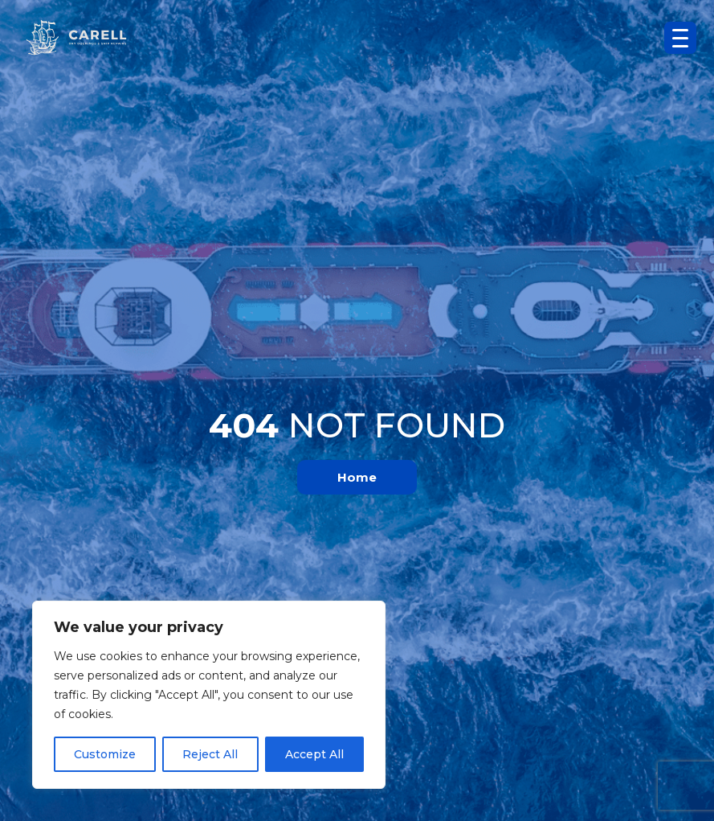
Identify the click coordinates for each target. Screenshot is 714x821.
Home (357, 477)
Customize (105, 754)
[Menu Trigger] (680, 38)
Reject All (210, 754)
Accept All (314, 754)
